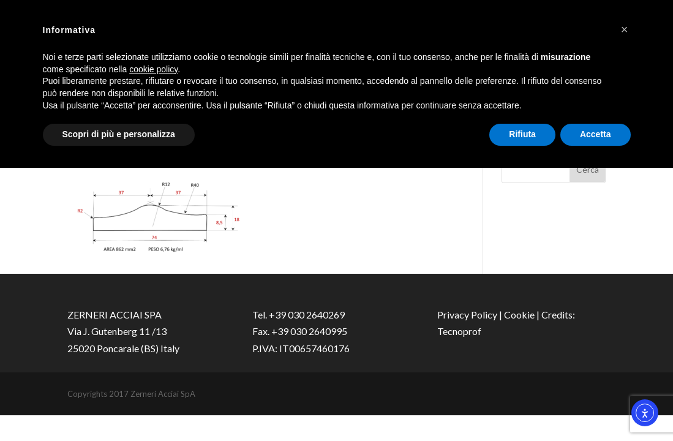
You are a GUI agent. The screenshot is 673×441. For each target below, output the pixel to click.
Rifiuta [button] (522, 134)
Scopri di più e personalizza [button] (118, 134)
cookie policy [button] (153, 69)
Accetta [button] (595, 134)
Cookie (519, 314)
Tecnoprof (459, 331)
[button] (624, 29)
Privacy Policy (467, 314)
